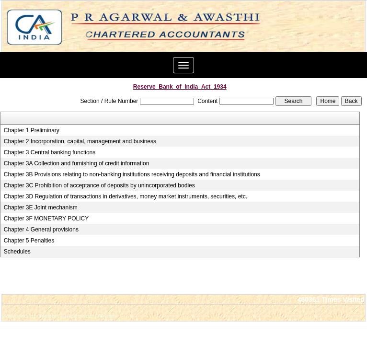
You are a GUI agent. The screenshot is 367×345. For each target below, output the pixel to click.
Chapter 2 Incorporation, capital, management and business (80, 141)
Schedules (17, 251)
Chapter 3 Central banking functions (49, 152)
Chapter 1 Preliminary (31, 130)
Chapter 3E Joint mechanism (41, 207)
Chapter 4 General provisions (41, 229)
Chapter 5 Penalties (29, 240)
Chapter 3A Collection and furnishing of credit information (76, 163)
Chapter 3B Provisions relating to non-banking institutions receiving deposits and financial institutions (132, 174)
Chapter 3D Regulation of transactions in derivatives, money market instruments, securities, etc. (125, 196)
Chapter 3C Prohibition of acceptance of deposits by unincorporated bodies (99, 185)
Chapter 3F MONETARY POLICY (46, 218)
